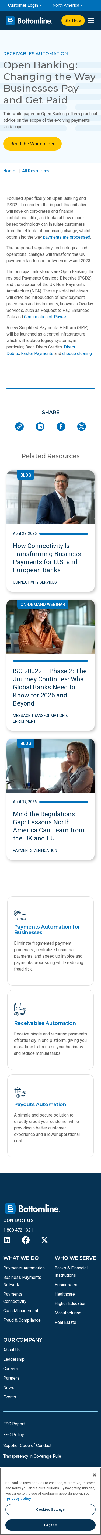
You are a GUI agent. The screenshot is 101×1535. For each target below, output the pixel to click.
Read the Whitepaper (32, 143)
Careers (10, 1368)
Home (9, 170)
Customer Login (23, 5)
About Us (11, 1349)
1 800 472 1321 (18, 1230)
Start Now (73, 20)
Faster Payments (37, 353)
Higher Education (70, 1303)
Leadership (14, 1359)
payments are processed (66, 237)
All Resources (36, 170)
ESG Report (14, 1423)
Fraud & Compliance (22, 1320)
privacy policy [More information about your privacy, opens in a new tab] (19, 1498)
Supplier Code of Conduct (27, 1445)
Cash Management (20, 1310)
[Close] (94, 1475)
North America (66, 5)
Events (9, 1397)
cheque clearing (77, 353)
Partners (11, 1378)
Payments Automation (24, 1268)
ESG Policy (13, 1434)
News (8, 1387)
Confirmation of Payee (45, 316)
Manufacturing (68, 1313)
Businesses (66, 1284)
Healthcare (65, 1294)
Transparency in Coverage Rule (32, 1456)
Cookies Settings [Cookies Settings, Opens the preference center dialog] (50, 1510)
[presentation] (91, 20)
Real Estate (65, 1322)
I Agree (50, 1525)
